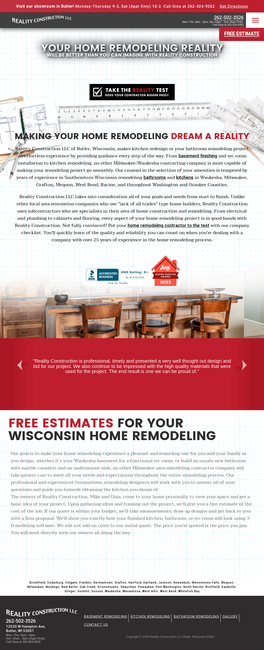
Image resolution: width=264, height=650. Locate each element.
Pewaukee (146, 587)
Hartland (149, 582)
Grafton (120, 582)
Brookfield (37, 582)
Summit (84, 591)
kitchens (184, 177)
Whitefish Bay (189, 591)
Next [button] (246, 365)
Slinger (70, 591)
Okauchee (128, 587)
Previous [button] (19, 365)
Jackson (165, 582)
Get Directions (234, 6)
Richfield (212, 587)
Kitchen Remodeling (150, 616)
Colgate (71, 582)
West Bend (168, 591)
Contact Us (96, 624)
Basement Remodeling (105, 616)
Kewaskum (182, 582)
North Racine (193, 587)
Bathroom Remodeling (196, 616)
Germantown (103, 582)
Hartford (134, 582)
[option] (132, 366)
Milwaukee (35, 587)
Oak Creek (88, 587)
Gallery (230, 616)
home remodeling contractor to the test (168, 225)
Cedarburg (55, 582)
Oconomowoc (108, 587)
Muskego (53, 587)
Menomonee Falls (205, 582)
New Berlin (69, 587)
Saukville (229, 587)
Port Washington (168, 587)
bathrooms (155, 177)
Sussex (97, 591)
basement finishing (198, 156)
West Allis (150, 591)
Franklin (85, 582)
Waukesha (113, 591)
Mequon (227, 582)
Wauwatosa (131, 591)
